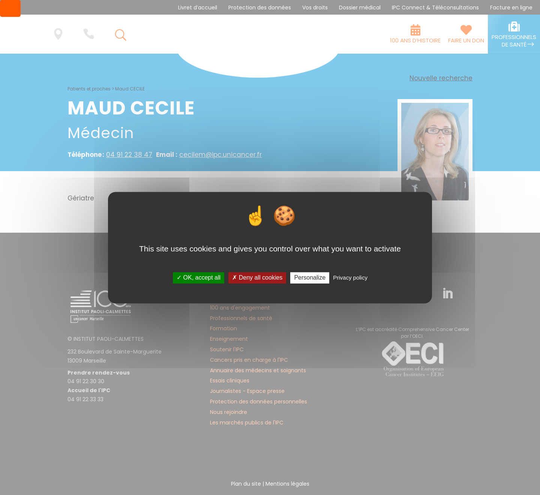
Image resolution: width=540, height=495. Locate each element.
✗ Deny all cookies (257, 278)
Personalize (310, 278)
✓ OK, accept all (198, 278)
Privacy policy (350, 278)
